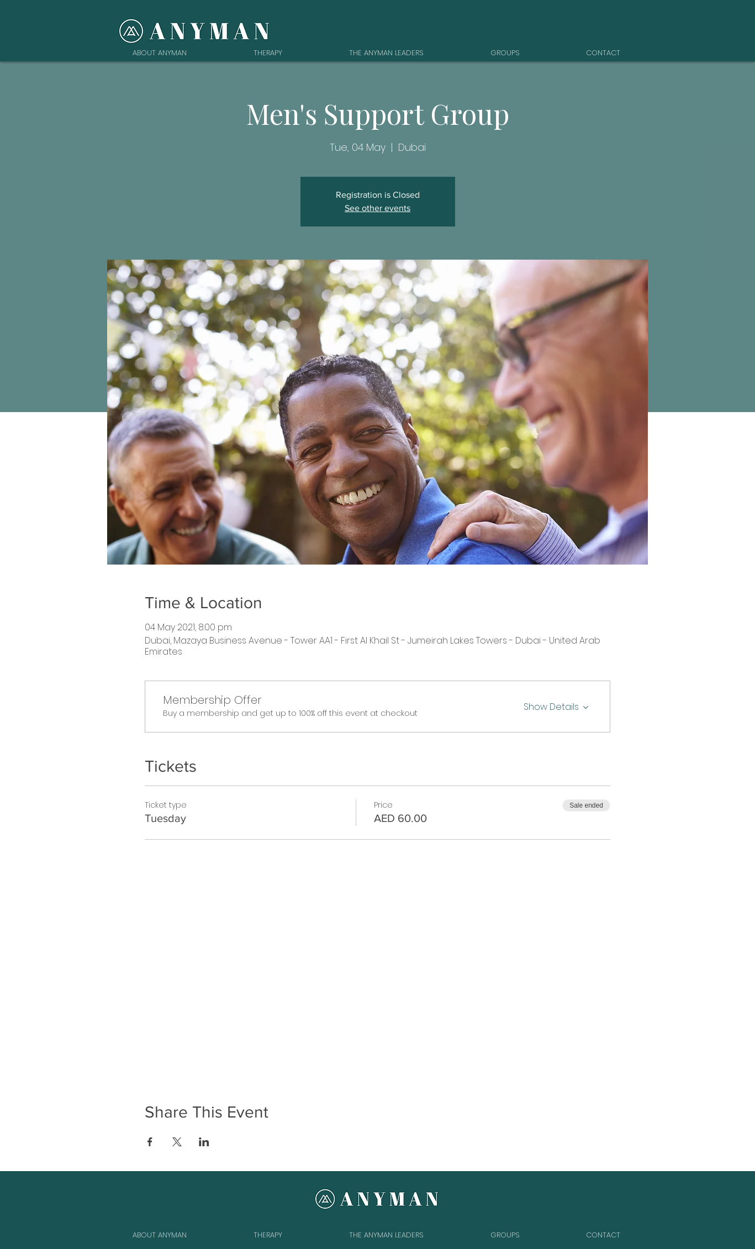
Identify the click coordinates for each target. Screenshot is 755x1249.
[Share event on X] (177, 1141)
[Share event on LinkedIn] (204, 1141)
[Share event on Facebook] (150, 1141)
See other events (377, 208)
